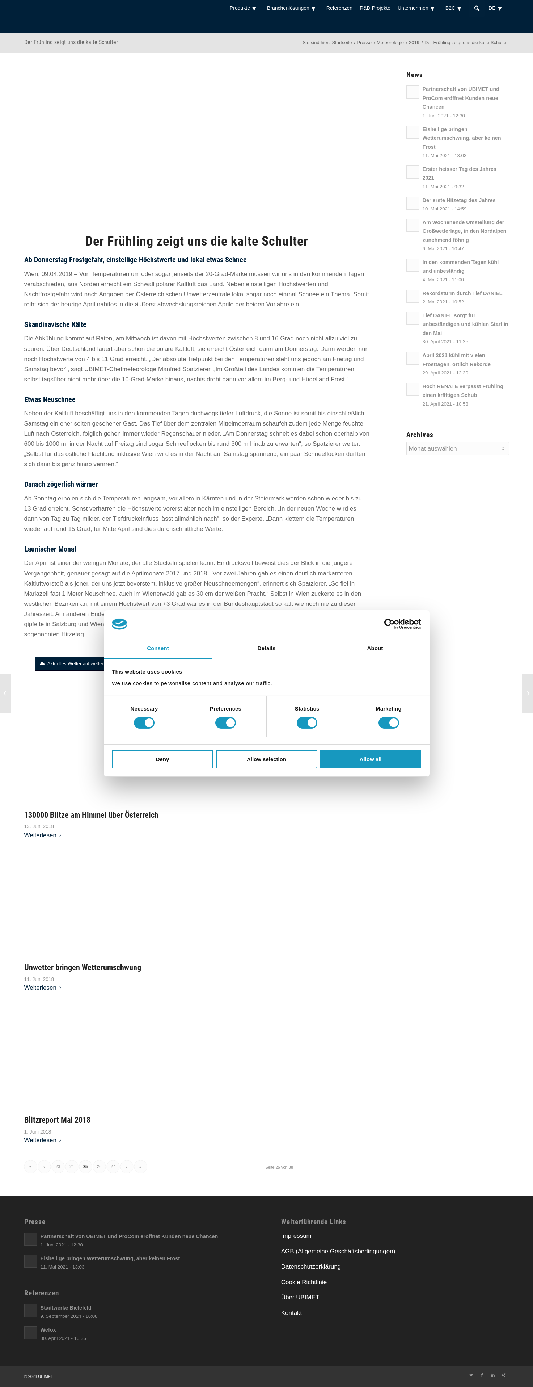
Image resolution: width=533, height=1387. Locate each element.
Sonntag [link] (44, 498)
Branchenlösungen (293, 8)
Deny (162, 759)
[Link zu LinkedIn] (492, 1375)
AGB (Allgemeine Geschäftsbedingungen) (338, 1251)
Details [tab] (267, 648)
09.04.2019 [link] (57, 274)
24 (71, 1166)
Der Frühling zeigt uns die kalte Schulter (71, 42)
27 (113, 1166)
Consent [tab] (158, 648)
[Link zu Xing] (503, 1375)
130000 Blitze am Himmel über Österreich (91, 815)
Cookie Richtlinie (304, 1282)
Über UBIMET (300, 1297)
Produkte (245, 8)
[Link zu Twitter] (471, 1375)
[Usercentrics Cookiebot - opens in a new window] (389, 624)
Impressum (296, 1235)
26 (99, 1166)
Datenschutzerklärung (311, 1266)
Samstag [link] (36, 369)
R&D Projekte (375, 8)
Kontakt (291, 1313)
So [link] (335, 583)
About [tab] (375, 648)
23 (58, 1166)
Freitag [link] (342, 359)
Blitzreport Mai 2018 (57, 1119)
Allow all (371, 759)
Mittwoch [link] (138, 338)
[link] (50, 259)
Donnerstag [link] (50, 259)
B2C (455, 8)
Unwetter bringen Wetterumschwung (82, 967)
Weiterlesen (44, 835)
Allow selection (266, 759)
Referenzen (339, 8)
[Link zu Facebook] (482, 1375)
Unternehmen (418, 8)
